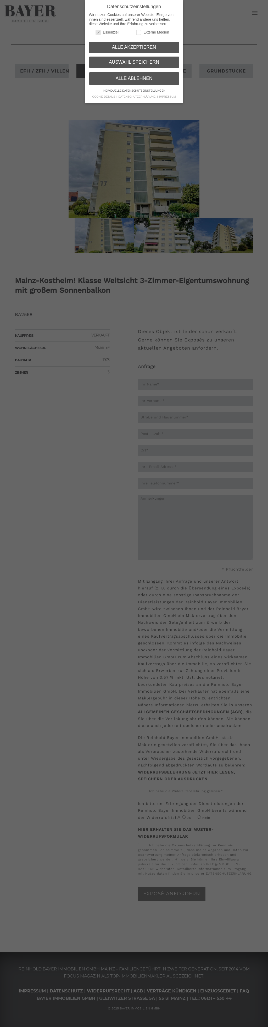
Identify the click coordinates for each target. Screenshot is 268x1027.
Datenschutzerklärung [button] (138, 95)
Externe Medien (152, 30)
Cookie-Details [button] (104, 95)
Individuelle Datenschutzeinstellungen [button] (134, 89)
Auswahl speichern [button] (134, 60)
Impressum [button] (167, 95)
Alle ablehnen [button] (133, 76)
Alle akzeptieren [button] (134, 45)
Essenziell (107, 30)
